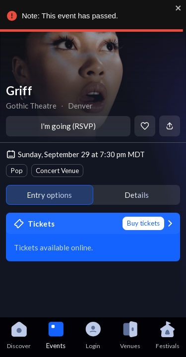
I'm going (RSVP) (68, 125)
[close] (178, 8)
